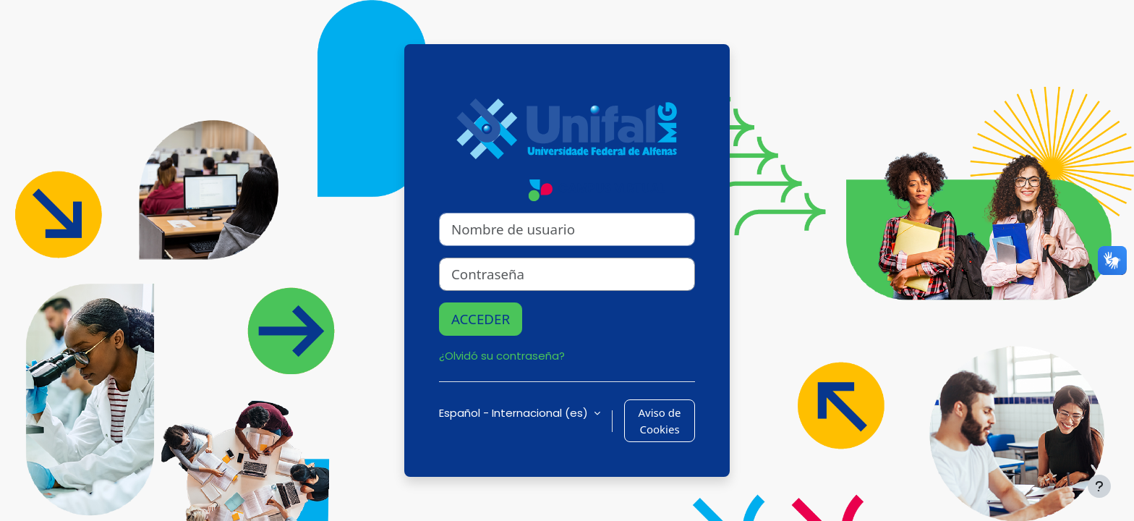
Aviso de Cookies (660, 420)
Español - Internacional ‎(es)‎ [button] (515, 412)
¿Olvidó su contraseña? (502, 355)
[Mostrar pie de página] (1099, 486)
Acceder (480, 319)
